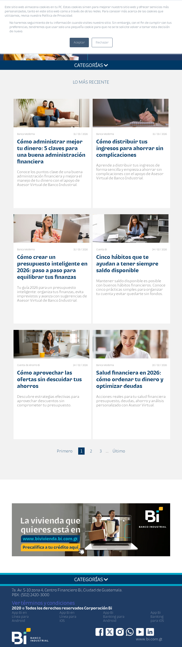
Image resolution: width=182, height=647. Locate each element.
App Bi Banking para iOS (157, 616)
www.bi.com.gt (149, 639)
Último (119, 451)
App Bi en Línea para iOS (67, 616)
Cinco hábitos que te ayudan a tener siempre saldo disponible (127, 263)
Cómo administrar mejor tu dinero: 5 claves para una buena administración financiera (51, 151)
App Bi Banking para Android (113, 616)
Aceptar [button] (79, 42)
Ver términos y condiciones (43, 603)
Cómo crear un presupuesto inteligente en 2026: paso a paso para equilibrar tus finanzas (52, 267)
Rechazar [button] (102, 42)
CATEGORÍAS (91, 65)
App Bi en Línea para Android (20, 616)
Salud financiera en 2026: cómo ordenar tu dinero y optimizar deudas (129, 379)
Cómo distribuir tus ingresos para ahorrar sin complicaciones (129, 148)
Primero (65, 451)
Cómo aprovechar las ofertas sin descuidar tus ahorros (49, 379)
